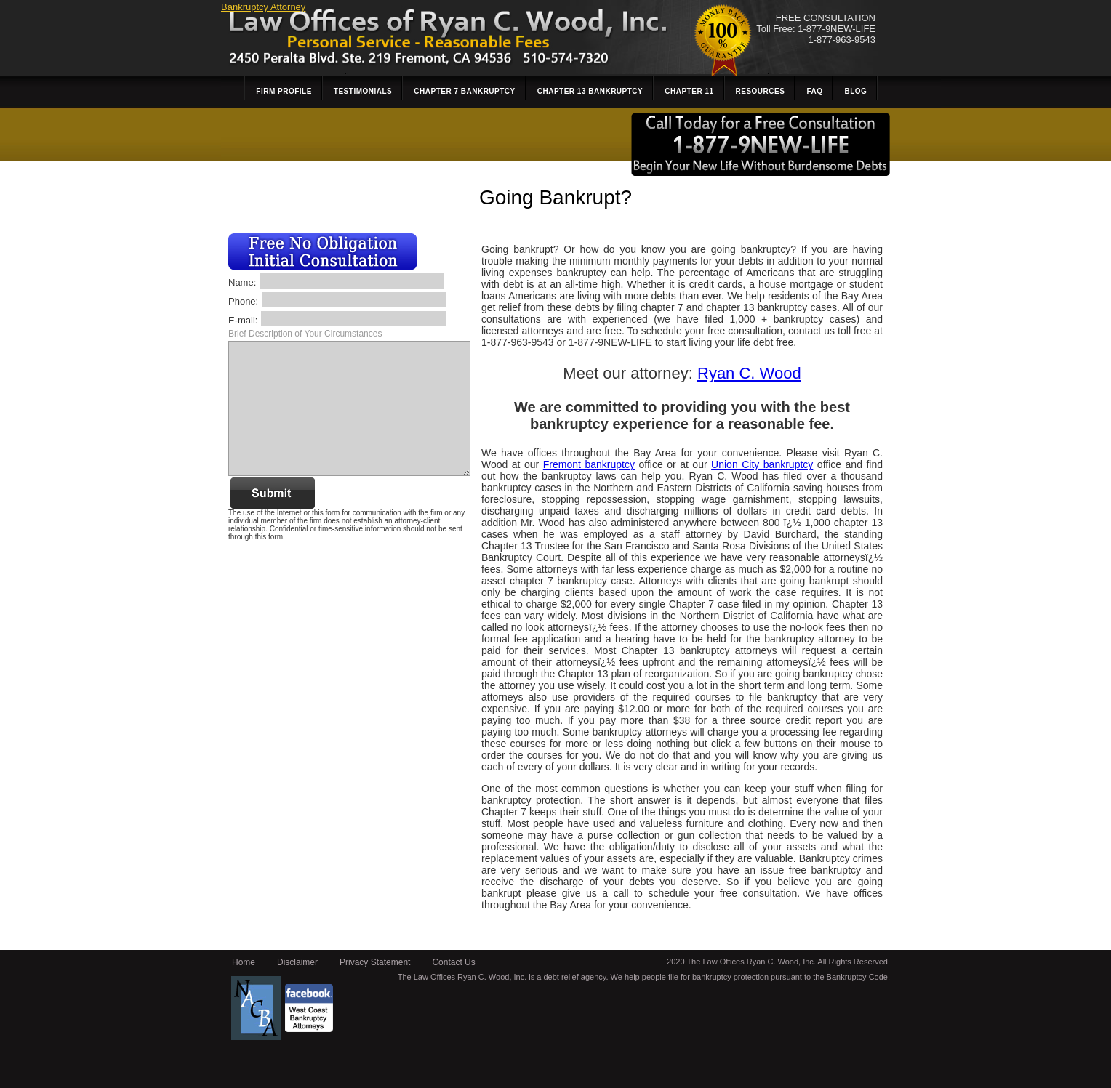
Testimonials (363, 91)
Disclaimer (297, 962)
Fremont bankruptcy (589, 464)
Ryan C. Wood (749, 373)
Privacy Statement (375, 962)
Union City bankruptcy (762, 464)
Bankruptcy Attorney (263, 6)
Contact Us (453, 962)
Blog (855, 91)
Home (243, 962)
